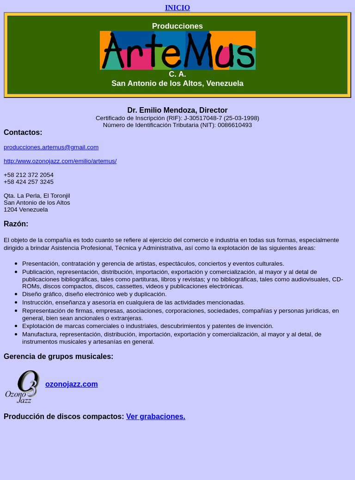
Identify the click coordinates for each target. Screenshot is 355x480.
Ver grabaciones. (155, 416)
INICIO (177, 8)
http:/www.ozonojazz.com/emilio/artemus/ (60, 161)
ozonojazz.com (71, 384)
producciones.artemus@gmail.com (51, 147)
